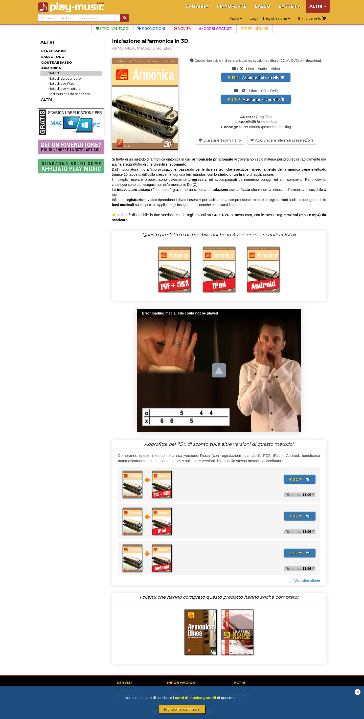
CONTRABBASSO (56, 62)
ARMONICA (51, 68)
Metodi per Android (64, 88)
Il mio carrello (312, 18)
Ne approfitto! (182, 709)
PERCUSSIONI (53, 51)
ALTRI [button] (317, 6)
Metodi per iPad (61, 83)
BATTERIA (290, 6)
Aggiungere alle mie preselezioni (282, 140)
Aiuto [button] (236, 18)
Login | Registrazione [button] (269, 18)
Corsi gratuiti (215, 29)
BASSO (262, 6)
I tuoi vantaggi (112, 29)
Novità (182, 29)
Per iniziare (254, 29)
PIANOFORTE (231, 6)
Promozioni (151, 29)
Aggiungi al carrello (256, 77)
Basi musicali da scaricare (69, 94)
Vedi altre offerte (307, 580)
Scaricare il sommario (220, 140)
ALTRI (46, 99)
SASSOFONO (52, 57)
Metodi (54, 73)
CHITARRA (197, 6)
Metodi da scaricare (64, 78)
